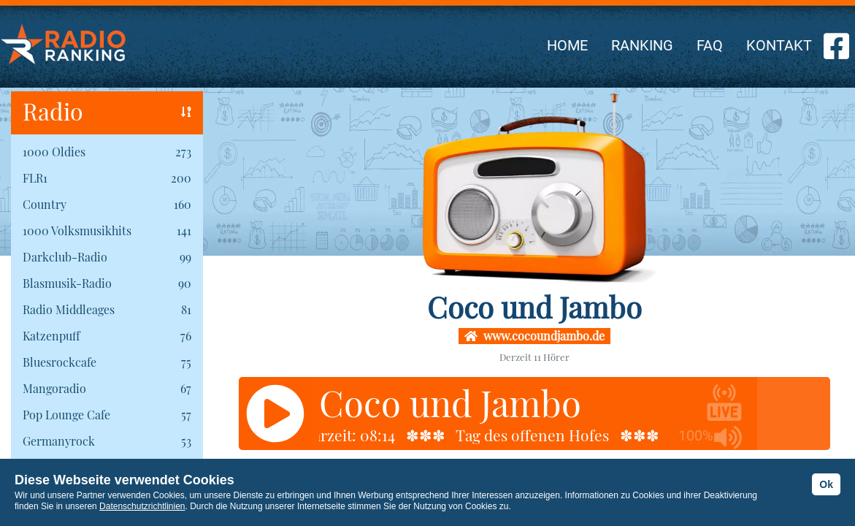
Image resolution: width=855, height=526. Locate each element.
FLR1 (35, 178)
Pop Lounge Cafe (66, 414)
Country (44, 204)
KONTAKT (779, 45)
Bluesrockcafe (59, 362)
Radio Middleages (69, 309)
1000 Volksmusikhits (77, 230)
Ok (826, 484)
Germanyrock (59, 441)
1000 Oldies (54, 151)
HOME (567, 45)
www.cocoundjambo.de (534, 335)
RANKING (642, 45)
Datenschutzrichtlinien (142, 506)
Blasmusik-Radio (67, 283)
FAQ (710, 45)
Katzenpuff (51, 335)
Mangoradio (54, 388)
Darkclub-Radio (65, 256)
